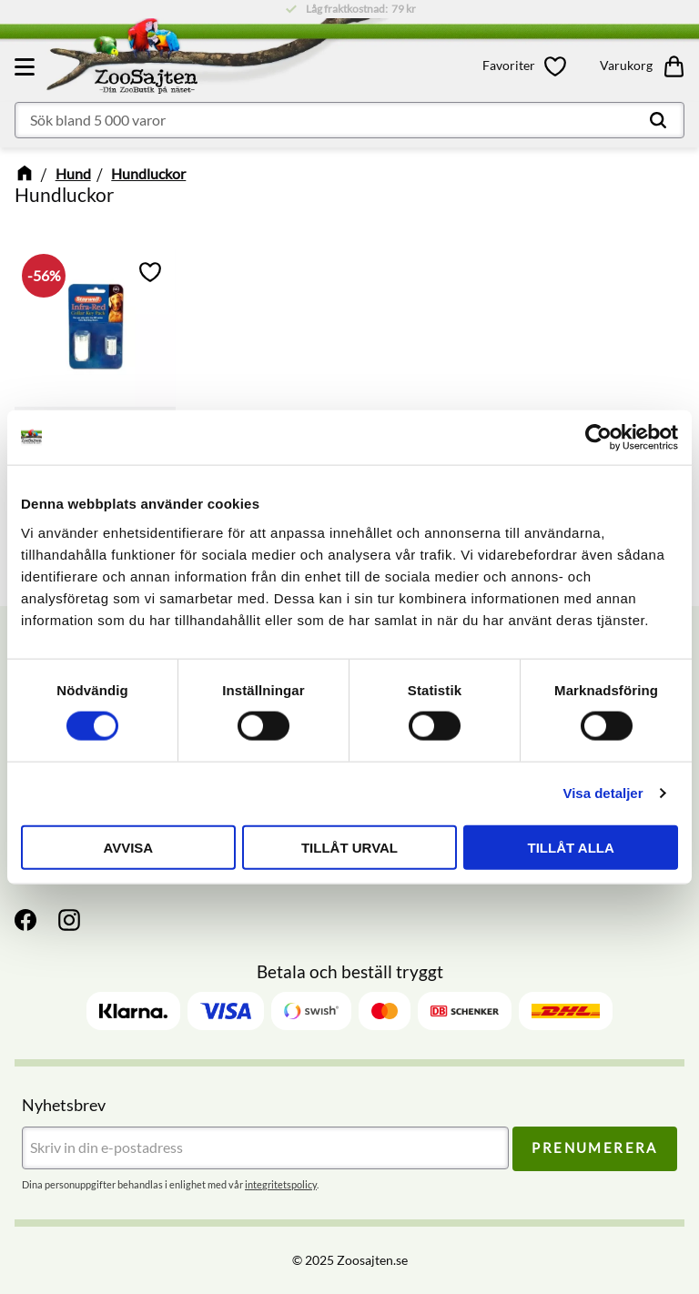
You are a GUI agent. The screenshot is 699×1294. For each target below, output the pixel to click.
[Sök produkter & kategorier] (349, 120)
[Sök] (658, 120)
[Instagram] (69, 920)
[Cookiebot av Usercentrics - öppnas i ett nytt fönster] (598, 437)
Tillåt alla (571, 846)
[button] (27, 66)
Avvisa (128, 846)
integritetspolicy (281, 1184)
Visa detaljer (602, 793)
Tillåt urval (349, 846)
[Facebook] (25, 920)
